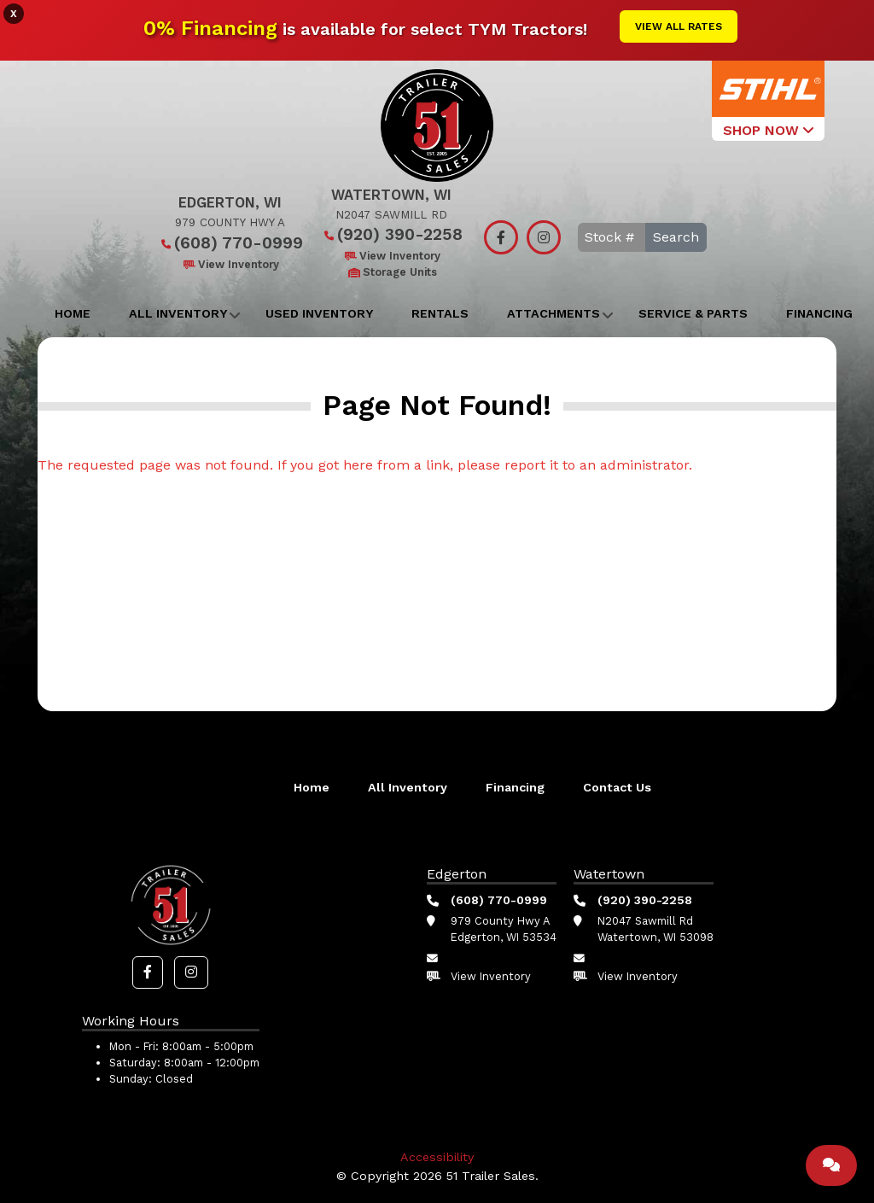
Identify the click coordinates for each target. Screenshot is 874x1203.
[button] (147, 972)
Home (72, 313)
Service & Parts (693, 313)
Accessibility (437, 1157)
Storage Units (391, 272)
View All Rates (678, 26)
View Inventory (230, 264)
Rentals (440, 313)
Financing (819, 313)
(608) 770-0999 (230, 243)
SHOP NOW (768, 130)
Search (676, 237)
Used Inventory (319, 313)
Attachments (553, 313)
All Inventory (178, 313)
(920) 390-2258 (391, 234)
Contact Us (617, 787)
